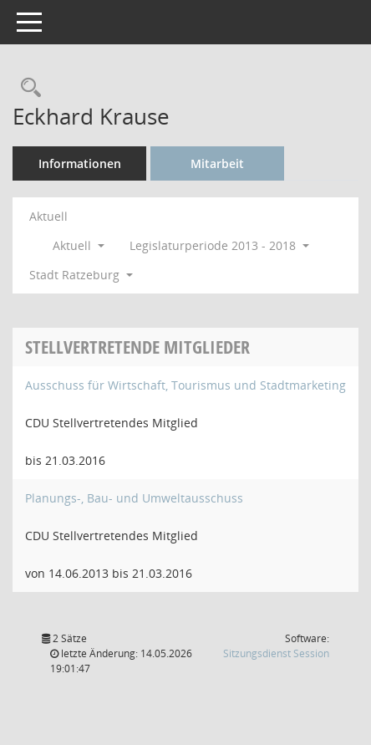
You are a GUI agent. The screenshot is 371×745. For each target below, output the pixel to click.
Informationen (79, 163)
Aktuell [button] (78, 245)
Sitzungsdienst (276, 653)
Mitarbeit (217, 163)
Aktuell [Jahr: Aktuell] (48, 216)
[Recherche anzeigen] (27, 88)
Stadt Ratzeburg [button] (81, 275)
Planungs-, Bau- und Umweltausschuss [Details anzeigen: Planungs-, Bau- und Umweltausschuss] (134, 498)
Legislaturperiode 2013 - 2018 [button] (219, 245)
